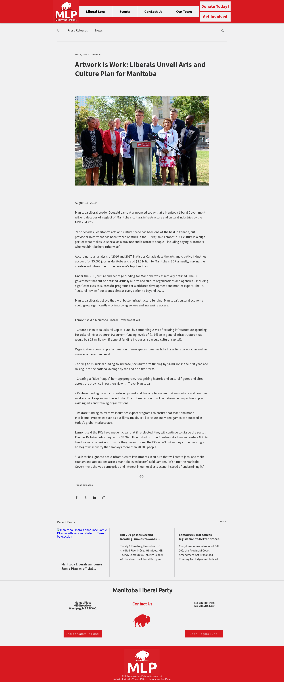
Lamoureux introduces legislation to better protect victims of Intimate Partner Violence (200, 537)
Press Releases (77, 30)
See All (223, 521)
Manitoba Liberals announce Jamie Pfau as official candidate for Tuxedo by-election (81, 566)
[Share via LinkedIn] (94, 497)
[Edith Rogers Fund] (204, 633)
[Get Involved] (215, 17)
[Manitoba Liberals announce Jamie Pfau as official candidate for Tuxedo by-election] (83, 543)
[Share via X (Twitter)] (85, 497)
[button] (222, 30)
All (58, 30)
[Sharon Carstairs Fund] (83, 633)
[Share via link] (103, 497)
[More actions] (207, 54)
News (99, 30)
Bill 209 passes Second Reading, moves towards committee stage (138, 537)
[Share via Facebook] (76, 497)
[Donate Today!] (215, 6)
